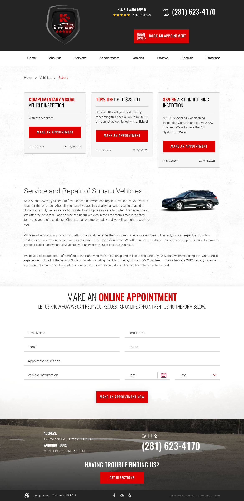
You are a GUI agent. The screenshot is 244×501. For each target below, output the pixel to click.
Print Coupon (36, 146)
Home (31, 58)
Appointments (109, 58)
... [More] (141, 121)
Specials (187, 58)
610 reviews (141, 15)
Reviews (162, 58)
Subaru (63, 77)
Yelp (130, 496)
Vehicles (138, 58)
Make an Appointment (55, 132)
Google (122, 496)
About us (55, 58)
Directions (213, 58)
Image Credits (42, 495)
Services (80, 58)
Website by (64, 495)
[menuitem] (31, 58)
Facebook (114, 496)
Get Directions (122, 478)
